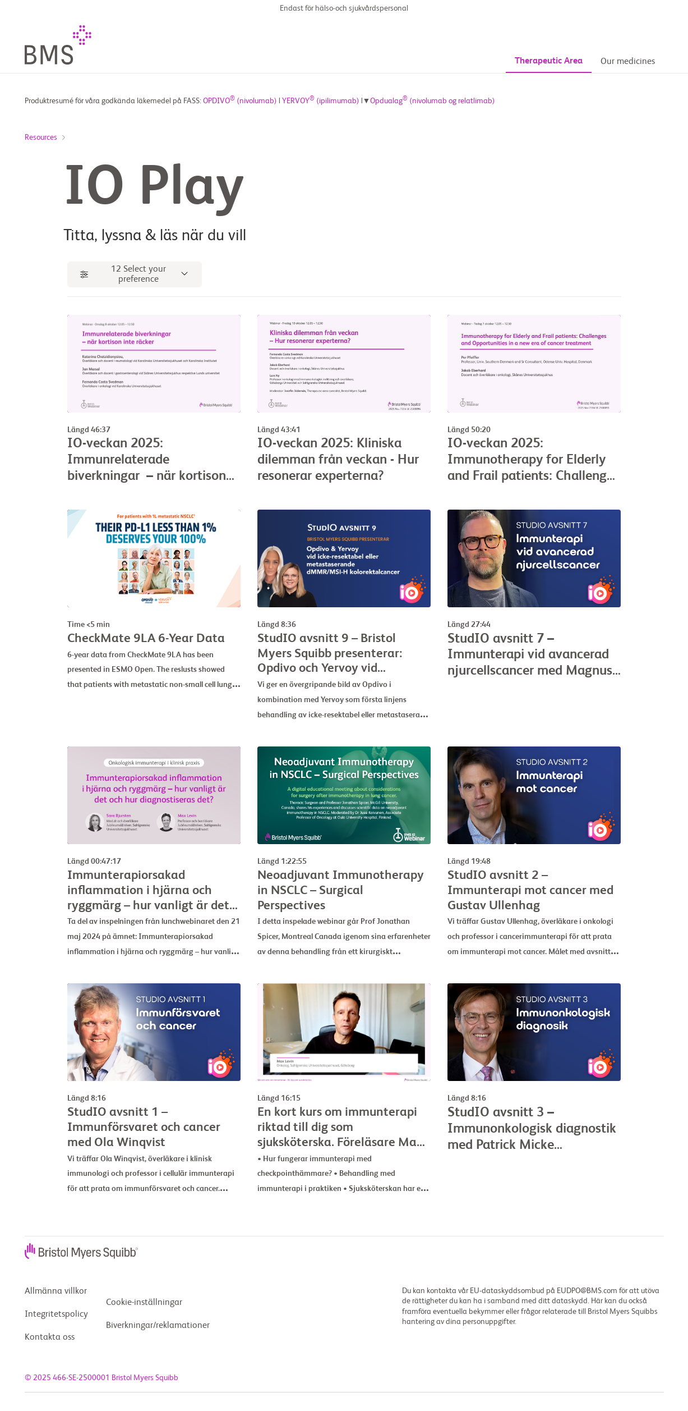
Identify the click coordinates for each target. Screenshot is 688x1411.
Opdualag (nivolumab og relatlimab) (432, 102)
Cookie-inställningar (144, 1303)
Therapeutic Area (549, 44)
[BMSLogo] (95, 28)
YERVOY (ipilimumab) (320, 102)
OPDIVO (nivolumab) (240, 102)
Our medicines (628, 44)
